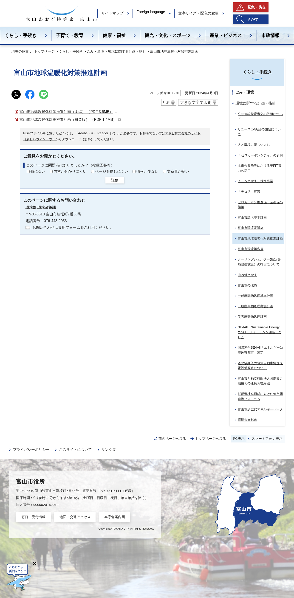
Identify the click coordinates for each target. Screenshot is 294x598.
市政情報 (270, 35)
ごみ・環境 (95, 51)
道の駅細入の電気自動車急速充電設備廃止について (260, 365)
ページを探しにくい (111, 171)
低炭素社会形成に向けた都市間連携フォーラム (260, 396)
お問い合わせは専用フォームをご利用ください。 (72, 227)
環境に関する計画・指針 (127, 51)
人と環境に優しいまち (254, 145)
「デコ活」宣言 (249, 191)
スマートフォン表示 (267, 438)
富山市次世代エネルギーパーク (260, 409)
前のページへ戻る (172, 438)
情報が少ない (147, 171)
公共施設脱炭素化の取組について (260, 116)
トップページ (44, 51)
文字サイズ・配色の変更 (198, 13)
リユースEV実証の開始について (259, 131)
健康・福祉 (114, 35)
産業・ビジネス (226, 35)
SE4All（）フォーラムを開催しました (259, 332)
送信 (115, 180)
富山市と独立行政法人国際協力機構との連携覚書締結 (260, 381)
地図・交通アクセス (74, 517)
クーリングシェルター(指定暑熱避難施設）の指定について (259, 261)
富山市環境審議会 (250, 228)
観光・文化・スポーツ (168, 35)
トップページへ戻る (210, 438)
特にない (38, 171)
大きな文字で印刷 (195, 102)
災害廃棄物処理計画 (252, 317)
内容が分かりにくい (70, 171)
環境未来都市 (247, 420)
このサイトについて (75, 449)
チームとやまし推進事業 (255, 181)
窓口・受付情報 (33, 517)
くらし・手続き (21, 35)
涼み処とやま (247, 275)
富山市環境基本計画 (252, 217)
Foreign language (150, 12)
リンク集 (108, 449)
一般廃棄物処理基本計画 (255, 296)
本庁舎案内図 (114, 517)
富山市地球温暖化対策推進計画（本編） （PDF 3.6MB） (68, 112)
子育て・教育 (69, 35)
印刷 (166, 102)
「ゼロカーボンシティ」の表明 (260, 155)
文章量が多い (178, 171)
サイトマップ (112, 13)
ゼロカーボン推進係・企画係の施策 (260, 204)
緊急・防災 (256, 7)
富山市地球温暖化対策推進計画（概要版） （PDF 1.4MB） (70, 119)
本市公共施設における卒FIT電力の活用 (259, 168)
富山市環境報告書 (250, 249)
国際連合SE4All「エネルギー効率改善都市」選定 (260, 350)
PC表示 (239, 438)
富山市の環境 (247, 285)
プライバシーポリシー (31, 449)
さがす (252, 19)
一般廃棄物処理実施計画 (255, 306)
